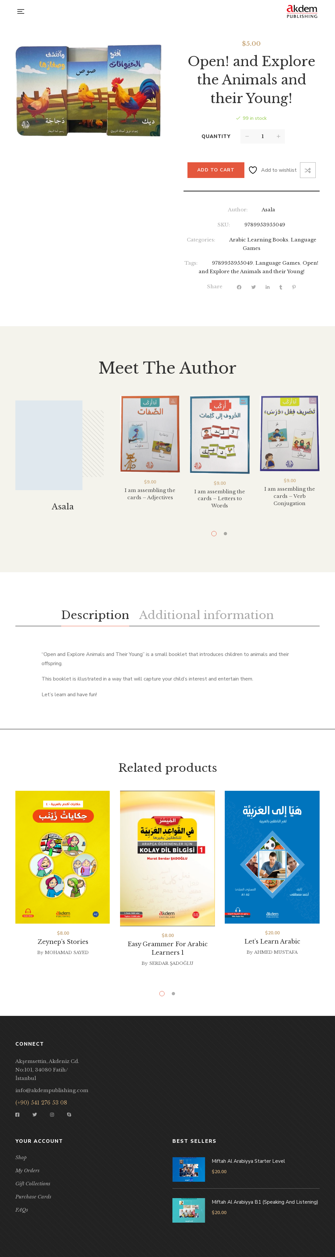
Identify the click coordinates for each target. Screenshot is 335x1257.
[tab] (95, 615)
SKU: (224, 224)
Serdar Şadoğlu (171, 963)
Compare (308, 170)
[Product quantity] (262, 136)
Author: (238, 209)
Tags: (191, 263)
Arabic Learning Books (258, 240)
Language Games (278, 263)
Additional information (206, 615)
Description (95, 615)
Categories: (201, 240)
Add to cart (216, 170)
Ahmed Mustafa (276, 952)
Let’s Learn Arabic (272, 941)
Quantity (216, 136)
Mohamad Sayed (67, 952)
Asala (268, 209)
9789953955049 (232, 263)
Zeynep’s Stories (63, 942)
